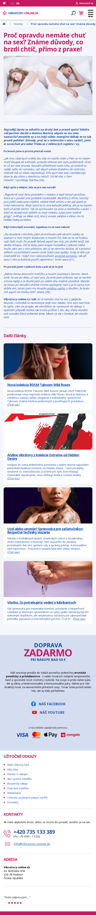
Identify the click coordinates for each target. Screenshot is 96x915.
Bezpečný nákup (17, 783)
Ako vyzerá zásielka (19, 779)
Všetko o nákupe (17, 774)
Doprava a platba (18, 788)
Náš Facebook (52, 703)
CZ (12, 3)
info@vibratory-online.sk (32, 844)
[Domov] (5, 3)
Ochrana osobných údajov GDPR (27, 797)
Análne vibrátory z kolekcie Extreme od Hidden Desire (43, 457)
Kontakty (12, 802)
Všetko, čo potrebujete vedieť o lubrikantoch (41, 602)
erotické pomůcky (66, 256)
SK (18, 3)
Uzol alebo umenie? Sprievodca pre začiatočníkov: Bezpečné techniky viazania (45, 530)
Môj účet (12, 769)
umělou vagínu (56, 288)
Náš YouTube (52, 712)
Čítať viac (13, 404)
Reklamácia (14, 793)
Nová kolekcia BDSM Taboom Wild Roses (38, 384)
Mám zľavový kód (18, 764)
